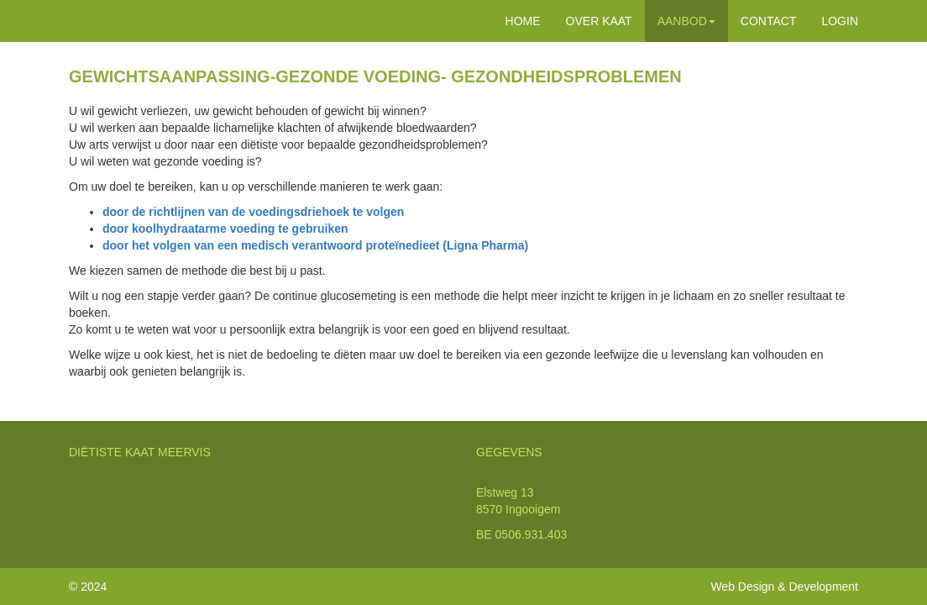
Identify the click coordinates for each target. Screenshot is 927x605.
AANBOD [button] (686, 21)
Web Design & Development (784, 586)
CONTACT (769, 21)
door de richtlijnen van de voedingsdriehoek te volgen (253, 211)
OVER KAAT (599, 21)
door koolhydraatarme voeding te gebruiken (225, 228)
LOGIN (839, 21)
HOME (523, 21)
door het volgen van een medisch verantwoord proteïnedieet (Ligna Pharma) (315, 245)
